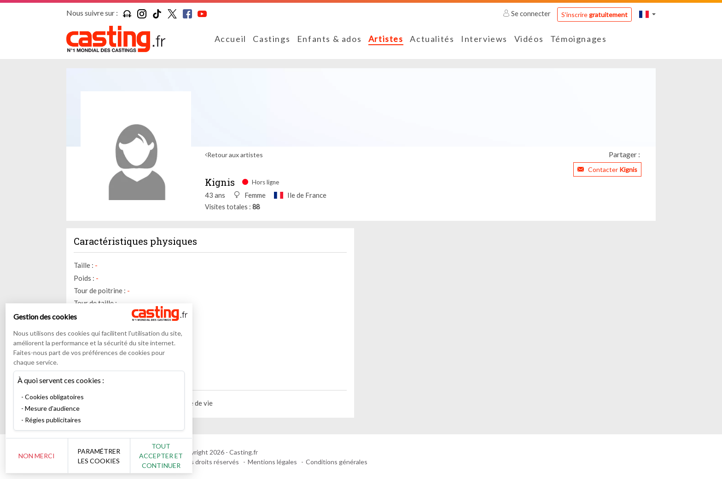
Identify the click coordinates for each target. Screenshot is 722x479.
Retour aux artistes (235, 155)
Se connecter (527, 13)
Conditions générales (336, 462)
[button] (647, 14)
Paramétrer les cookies (102, 456)
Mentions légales (272, 462)
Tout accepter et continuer (166, 455)
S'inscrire (594, 14)
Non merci (38, 456)
